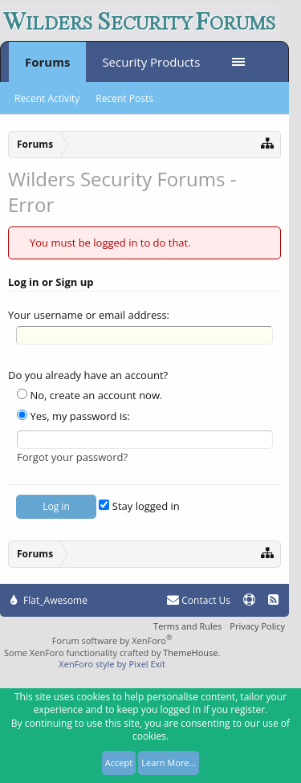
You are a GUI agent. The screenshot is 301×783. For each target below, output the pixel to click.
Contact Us (198, 600)
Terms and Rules (187, 626)
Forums (47, 62)
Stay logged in (139, 506)
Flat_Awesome (48, 600)
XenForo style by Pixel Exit (112, 664)
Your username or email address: (88, 315)
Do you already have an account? (88, 375)
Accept (118, 762)
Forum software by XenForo (112, 640)
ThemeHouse (190, 652)
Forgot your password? (72, 457)
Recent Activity (46, 98)
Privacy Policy (257, 626)
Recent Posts (124, 98)
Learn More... (168, 762)
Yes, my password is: (73, 416)
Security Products (151, 62)
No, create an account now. (89, 395)
